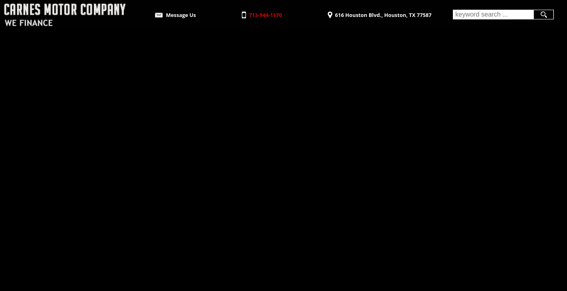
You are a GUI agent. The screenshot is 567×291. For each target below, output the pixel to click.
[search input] (493, 14)
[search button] (543, 14)
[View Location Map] (378, 12)
